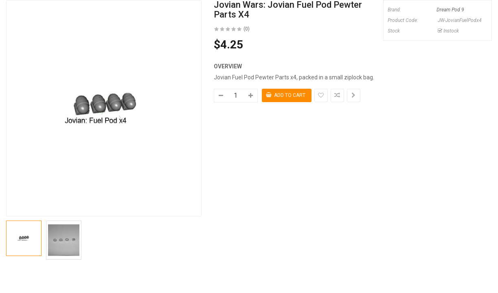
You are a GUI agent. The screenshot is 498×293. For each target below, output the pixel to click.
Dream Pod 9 (450, 10)
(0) (247, 29)
